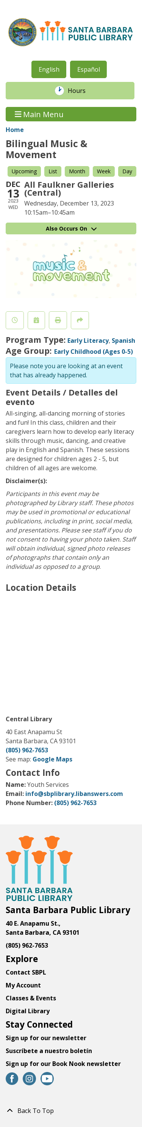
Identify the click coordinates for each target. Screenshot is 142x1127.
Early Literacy (88, 340)
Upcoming (24, 171)
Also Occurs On (71, 228)
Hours (80, 90)
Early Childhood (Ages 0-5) (93, 351)
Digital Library (28, 1011)
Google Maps (52, 759)
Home (15, 130)
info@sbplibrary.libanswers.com (74, 794)
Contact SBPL (26, 972)
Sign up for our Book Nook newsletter (64, 1064)
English (49, 69)
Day (127, 171)
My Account (23, 985)
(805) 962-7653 (27, 750)
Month (77, 171)
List (52, 171)
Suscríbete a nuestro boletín (49, 1051)
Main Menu (39, 114)
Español (88, 69)
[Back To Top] (71, 1111)
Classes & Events (31, 998)
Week (104, 171)
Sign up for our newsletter (46, 1038)
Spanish (123, 340)
